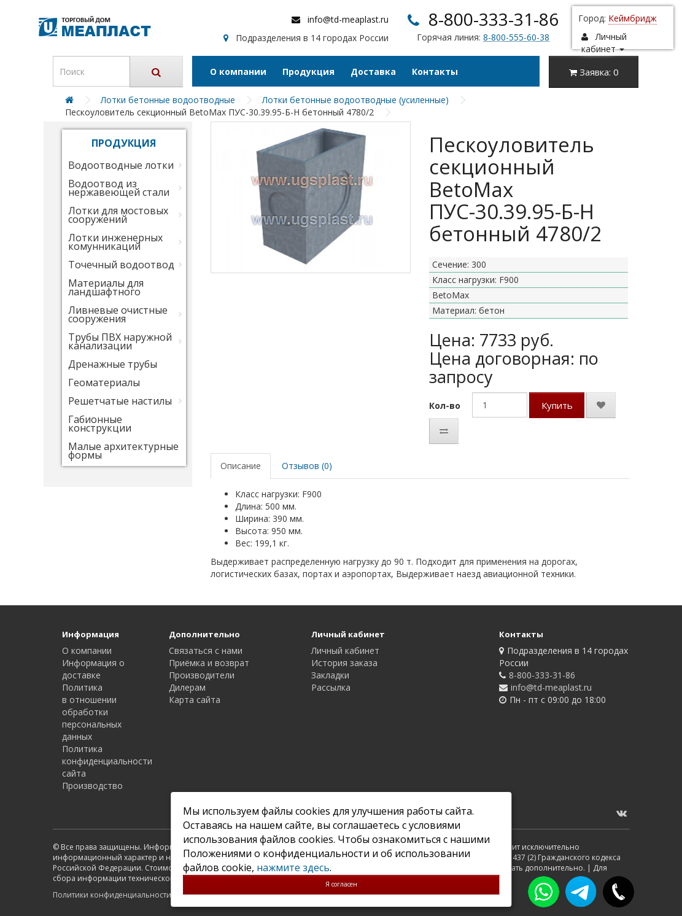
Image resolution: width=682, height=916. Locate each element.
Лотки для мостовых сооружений (118, 215)
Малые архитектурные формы (123, 451)
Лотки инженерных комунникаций (115, 242)
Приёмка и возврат (209, 663)
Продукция (308, 71)
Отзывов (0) (307, 466)
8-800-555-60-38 (516, 37)
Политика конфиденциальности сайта (107, 761)
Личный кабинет (345, 650)
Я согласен (341, 884)
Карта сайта (194, 699)
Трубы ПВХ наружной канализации (120, 341)
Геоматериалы (104, 382)
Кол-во (444, 405)
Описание (240, 466)
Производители (201, 675)
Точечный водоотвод (121, 264)
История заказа (344, 663)
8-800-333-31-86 (493, 19)
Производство (92, 785)
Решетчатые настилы (120, 401)
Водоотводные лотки (121, 165)
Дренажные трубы (112, 364)
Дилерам (187, 687)
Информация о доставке (93, 669)
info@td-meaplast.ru (348, 19)
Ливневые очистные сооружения (118, 314)
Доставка (373, 71)
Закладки (330, 675)
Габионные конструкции (99, 424)
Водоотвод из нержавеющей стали (118, 188)
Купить (557, 405)
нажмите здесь (293, 867)
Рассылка (331, 687)
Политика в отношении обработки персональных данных (92, 711)
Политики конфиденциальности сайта (123, 895)
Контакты (435, 71)
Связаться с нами (205, 650)
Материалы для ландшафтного (106, 287)
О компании (238, 71)
